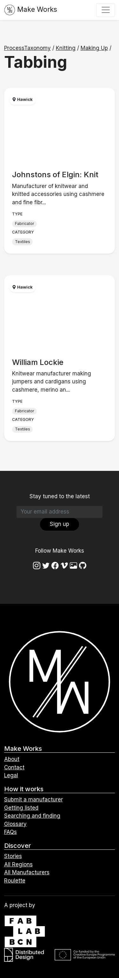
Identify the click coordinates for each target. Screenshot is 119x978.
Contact (14, 767)
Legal (11, 775)
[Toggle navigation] (105, 10)
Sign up (59, 524)
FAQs (10, 832)
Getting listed (21, 808)
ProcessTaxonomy (27, 48)
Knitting (66, 48)
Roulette (14, 880)
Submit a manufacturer (33, 799)
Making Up (94, 48)
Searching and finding (32, 816)
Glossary (15, 824)
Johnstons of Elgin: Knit (55, 174)
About (11, 759)
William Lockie (37, 362)
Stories (13, 856)
